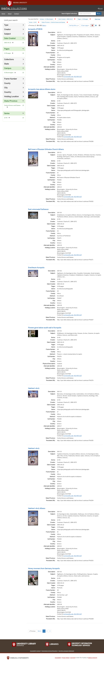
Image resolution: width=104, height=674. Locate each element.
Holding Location (11, 97)
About (9, 14)
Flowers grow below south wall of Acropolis (44, 328)
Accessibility (58, 658)
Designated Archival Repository (50, 651)
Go (98, 14)
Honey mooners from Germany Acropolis (44, 569)
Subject (7, 34)
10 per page (85, 26)
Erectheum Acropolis (36, 268)
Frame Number (10, 79)
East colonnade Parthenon (38, 210)
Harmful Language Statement (66, 651)
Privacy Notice (65, 658)
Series (6, 114)
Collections (9, 60)
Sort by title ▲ (74, 26)
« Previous (32, 631)
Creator (7, 30)
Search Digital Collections (69, 14)
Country (7, 92)
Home (3, 14)
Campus (7, 68)
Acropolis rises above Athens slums (41, 89)
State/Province (10, 101)
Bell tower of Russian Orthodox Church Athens (46, 150)
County (7, 83)
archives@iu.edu (68, 77)
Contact (16, 14)
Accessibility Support (35, 651)
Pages (6, 49)
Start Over (97, 19)
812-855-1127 (78, 77)
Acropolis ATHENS (35, 29)
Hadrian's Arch (33, 389)
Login (100, 9)
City (6, 88)
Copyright (72, 658)
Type (6, 25)
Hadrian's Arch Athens (36, 509)
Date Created (9, 39)
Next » (44, 26)
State (6, 64)
